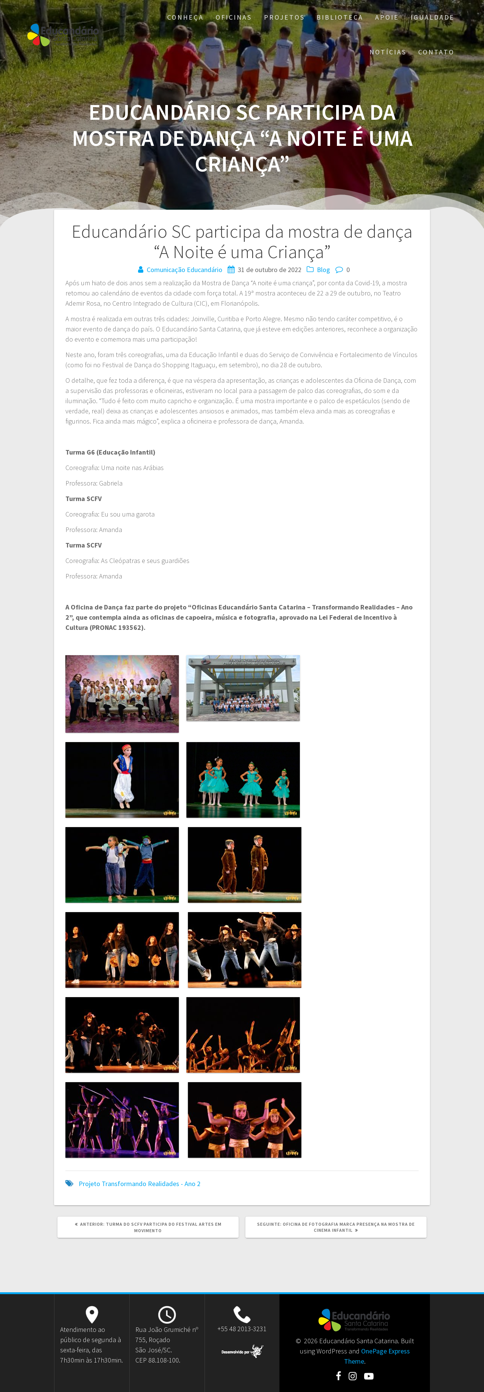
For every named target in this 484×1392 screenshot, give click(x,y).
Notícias (387, 52)
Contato (436, 52)
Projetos (284, 17)
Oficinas (234, 17)
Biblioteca (339, 17)
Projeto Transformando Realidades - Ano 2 (139, 1183)
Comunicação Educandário (184, 269)
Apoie (387, 17)
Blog (323, 269)
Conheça (185, 17)
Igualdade (433, 17)
